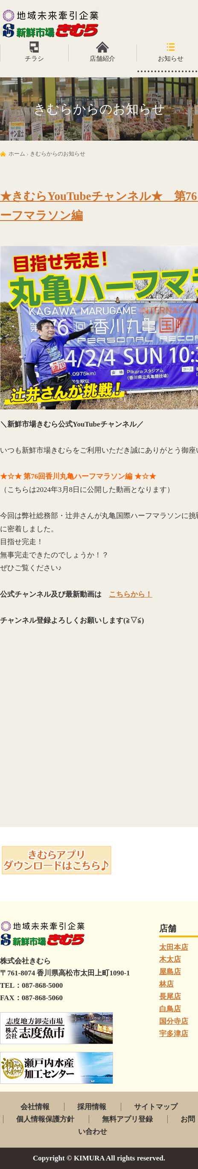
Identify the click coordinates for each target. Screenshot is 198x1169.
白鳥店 (170, 1009)
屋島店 (170, 972)
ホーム (17, 153)
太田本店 (173, 947)
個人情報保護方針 (45, 1119)
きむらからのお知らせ (57, 153)
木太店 (170, 959)
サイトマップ (156, 1107)
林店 (166, 984)
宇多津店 (173, 1034)
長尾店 (170, 996)
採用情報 (91, 1107)
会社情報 (35, 1107)
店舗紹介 (102, 58)
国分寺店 (173, 1021)
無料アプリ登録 (127, 1119)
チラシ (34, 58)
